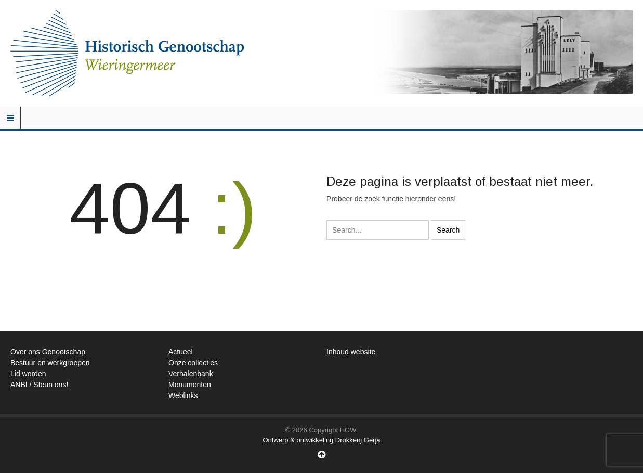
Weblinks (183, 395)
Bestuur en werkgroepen (50, 363)
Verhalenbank (190, 373)
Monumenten (189, 384)
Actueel (180, 352)
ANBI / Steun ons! (39, 384)
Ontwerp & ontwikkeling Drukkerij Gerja (321, 440)
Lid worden (28, 373)
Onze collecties (193, 363)
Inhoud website (350, 352)
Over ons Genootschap (47, 352)
